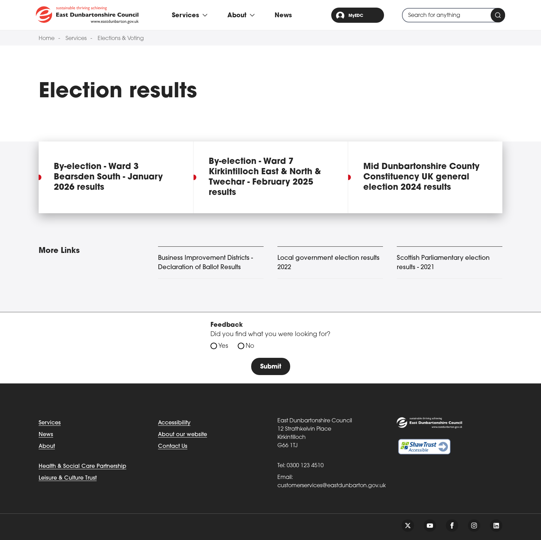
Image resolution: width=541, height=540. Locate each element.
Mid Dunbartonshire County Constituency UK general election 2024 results (421, 177)
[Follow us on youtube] (430, 525)
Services (76, 38)
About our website (182, 435)
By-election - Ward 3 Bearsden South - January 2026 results (108, 177)
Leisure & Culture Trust (68, 478)
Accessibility (174, 423)
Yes (223, 346)
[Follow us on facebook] (452, 525)
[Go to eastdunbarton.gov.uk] (87, 14)
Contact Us (172, 446)
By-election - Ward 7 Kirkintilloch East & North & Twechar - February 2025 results (265, 177)
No (250, 346)
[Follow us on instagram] (474, 525)
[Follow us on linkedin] (496, 525)
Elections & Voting (121, 38)
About (47, 446)
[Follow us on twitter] (408, 525)
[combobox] (453, 15)
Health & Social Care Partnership (82, 466)
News (283, 15)
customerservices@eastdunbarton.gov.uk (331, 486)
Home (47, 38)
